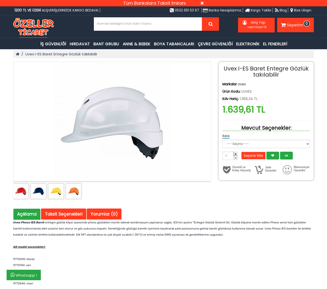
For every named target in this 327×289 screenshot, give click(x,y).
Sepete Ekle (253, 155)
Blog (281, 10)
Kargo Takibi (258, 10)
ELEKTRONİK (248, 44)
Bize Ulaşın (300, 10)
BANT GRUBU (106, 44)
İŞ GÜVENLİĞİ (53, 44)
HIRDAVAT (80, 44)
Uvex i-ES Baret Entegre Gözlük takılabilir (61, 54)
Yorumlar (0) (104, 214)
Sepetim (295, 24)
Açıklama (27, 214)
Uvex (242, 84)
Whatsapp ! (24, 275)
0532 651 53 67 (184, 10)
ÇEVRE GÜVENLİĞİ (215, 44)
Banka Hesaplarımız (222, 10)
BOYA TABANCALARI (174, 44)
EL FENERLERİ (275, 44)
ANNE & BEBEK (137, 44)
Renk (225, 136)
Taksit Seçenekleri (63, 214)
